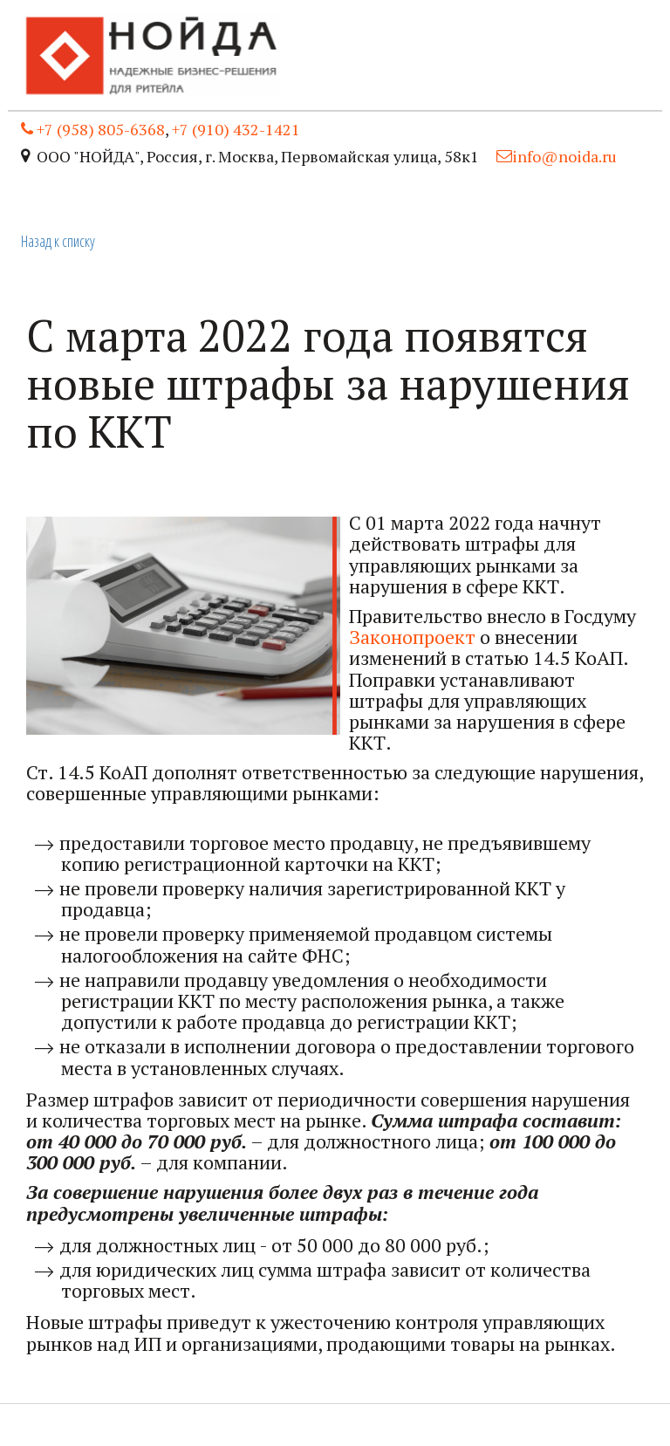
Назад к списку (58, 240)
